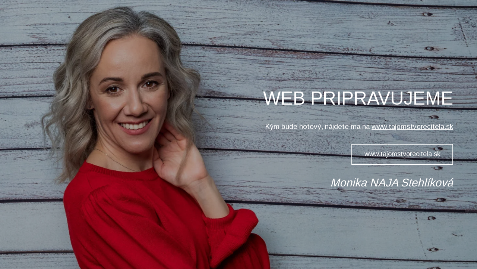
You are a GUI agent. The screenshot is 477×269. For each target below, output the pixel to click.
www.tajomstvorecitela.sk (412, 126)
